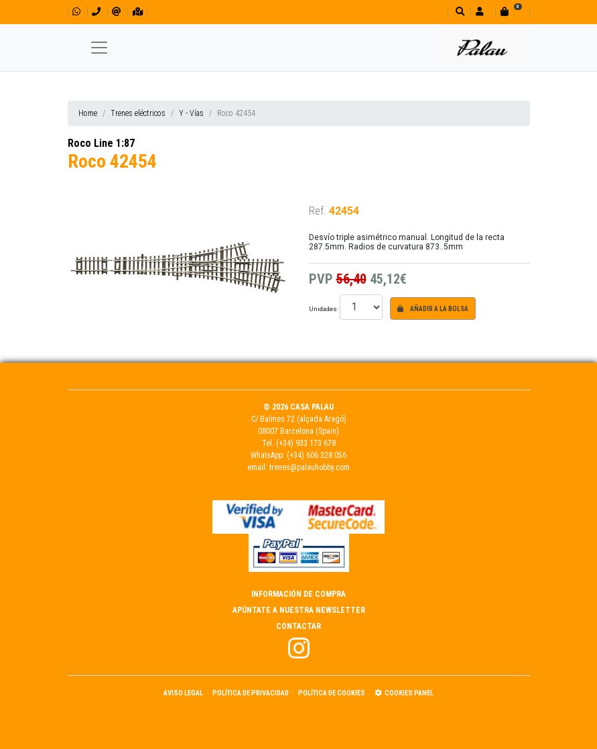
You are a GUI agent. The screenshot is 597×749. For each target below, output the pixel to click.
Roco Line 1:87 (101, 143)
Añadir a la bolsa (432, 308)
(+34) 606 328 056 (316, 455)
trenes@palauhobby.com (309, 467)
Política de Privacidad (250, 693)
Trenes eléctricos (138, 113)
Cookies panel (404, 693)
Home (87, 113)
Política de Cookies (331, 693)
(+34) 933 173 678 (306, 443)
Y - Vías (191, 113)
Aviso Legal (183, 693)
